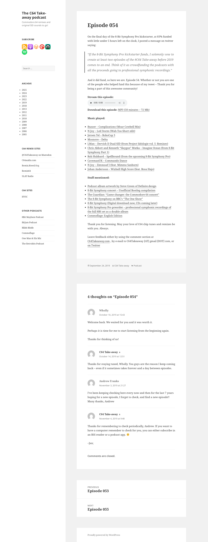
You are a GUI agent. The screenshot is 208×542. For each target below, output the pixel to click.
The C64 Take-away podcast (34, 15)
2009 (24, 121)
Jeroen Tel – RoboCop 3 (101, 135)
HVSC (25, 196)
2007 (24, 128)
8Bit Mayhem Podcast (33, 217)
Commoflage (28, 233)
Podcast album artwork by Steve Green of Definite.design (122, 186)
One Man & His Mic (31, 238)
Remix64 (26, 170)
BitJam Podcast (29, 222)
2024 (24, 93)
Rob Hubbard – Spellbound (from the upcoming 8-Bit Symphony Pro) (129, 156)
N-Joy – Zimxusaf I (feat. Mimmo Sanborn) (113, 165)
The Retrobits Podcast (33, 243)
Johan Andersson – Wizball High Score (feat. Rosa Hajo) (121, 169)
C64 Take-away (121, 265)
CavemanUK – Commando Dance (107, 160)
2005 (24, 134)
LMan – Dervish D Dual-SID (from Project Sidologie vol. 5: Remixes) (128, 143)
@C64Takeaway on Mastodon (36, 154)
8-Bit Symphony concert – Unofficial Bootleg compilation (121, 190)
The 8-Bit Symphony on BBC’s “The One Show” (115, 199)
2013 (24, 108)
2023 (24, 96)
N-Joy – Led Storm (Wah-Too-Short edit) (111, 131)
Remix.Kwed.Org (30, 165)
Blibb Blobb (28, 227)
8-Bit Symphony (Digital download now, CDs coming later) (122, 203)
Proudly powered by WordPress (104, 535)
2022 (24, 99)
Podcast (138, 265)
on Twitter (94, 245)
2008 (24, 124)
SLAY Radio (27, 176)
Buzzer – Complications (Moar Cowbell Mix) (114, 126)
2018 (24, 105)
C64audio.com (29, 160)
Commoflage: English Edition (105, 215)
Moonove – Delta (98, 139)
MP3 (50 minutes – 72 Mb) (134, 109)
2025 (24, 89)
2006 (24, 131)
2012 (24, 112)
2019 (24, 102)
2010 (24, 118)
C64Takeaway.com (99, 241)
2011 (24, 115)
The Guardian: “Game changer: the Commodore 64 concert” (123, 194)
